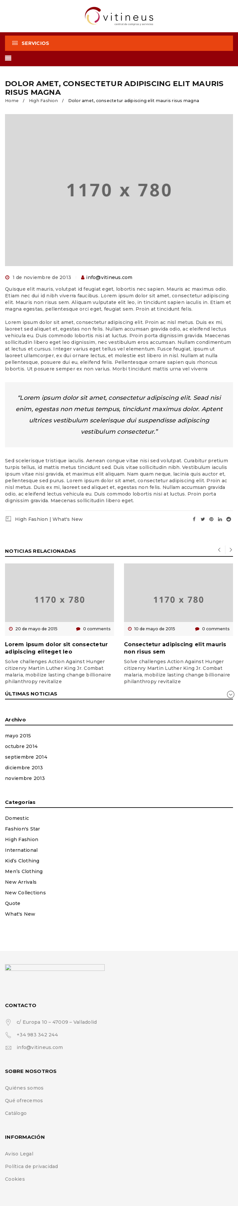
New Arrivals (21, 882)
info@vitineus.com (109, 277)
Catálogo (16, 1113)
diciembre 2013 (24, 768)
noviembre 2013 (25, 778)
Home (12, 100)
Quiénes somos (24, 1088)
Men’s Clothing (24, 871)
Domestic (17, 818)
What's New (68, 519)
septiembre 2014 (26, 757)
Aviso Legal (19, 1154)
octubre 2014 (21, 746)
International (21, 850)
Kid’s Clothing (22, 861)
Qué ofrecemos (24, 1101)
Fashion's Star (22, 829)
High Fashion (43, 100)
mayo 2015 (18, 736)
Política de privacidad (31, 1166)
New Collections (25, 893)
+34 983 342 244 (37, 1035)
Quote (12, 903)
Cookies (15, 1179)
